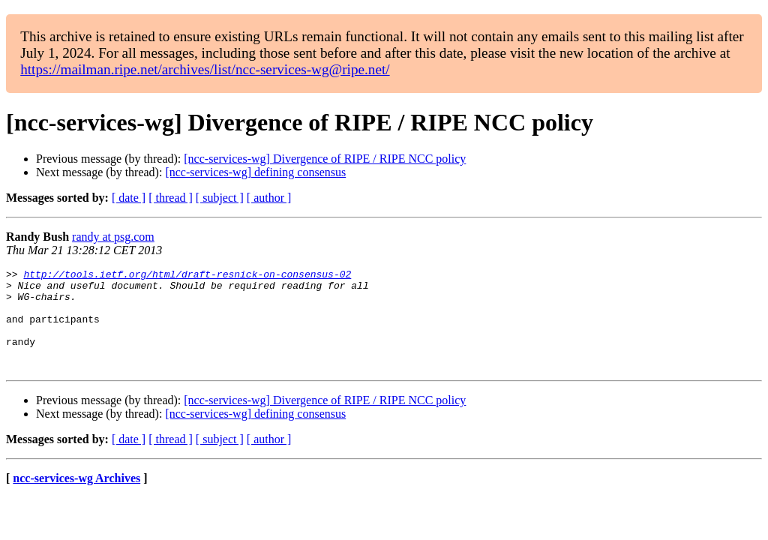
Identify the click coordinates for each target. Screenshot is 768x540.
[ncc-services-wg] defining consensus (255, 172)
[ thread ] (170, 197)
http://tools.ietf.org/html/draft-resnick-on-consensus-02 (187, 276)
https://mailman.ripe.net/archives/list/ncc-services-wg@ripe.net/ (204, 69)
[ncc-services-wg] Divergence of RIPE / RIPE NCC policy (325, 158)
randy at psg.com (113, 236)
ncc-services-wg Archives (76, 498)
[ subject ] (220, 197)
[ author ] (269, 197)
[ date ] (129, 197)
